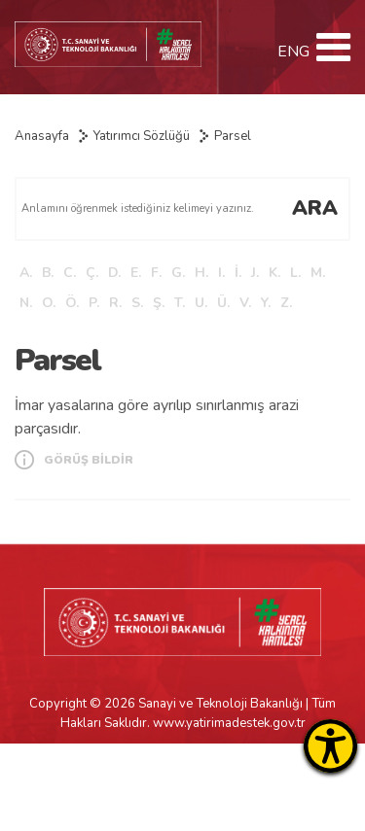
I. (221, 272)
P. (94, 303)
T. (179, 303)
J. (255, 272)
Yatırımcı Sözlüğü (141, 136)
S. (137, 303)
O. (48, 303)
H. (201, 272)
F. (156, 272)
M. (317, 272)
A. (25, 272)
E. (135, 272)
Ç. (92, 272)
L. (295, 272)
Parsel (232, 136)
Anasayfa (42, 136)
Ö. (72, 303)
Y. (266, 303)
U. (201, 303)
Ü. (223, 303)
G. (178, 272)
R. (115, 303)
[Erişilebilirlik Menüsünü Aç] (330, 746)
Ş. (158, 303)
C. (69, 272)
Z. (286, 303)
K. (274, 272)
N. (25, 303)
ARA (315, 208)
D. (114, 272)
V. (245, 303)
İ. (238, 272)
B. (48, 272)
